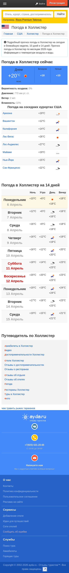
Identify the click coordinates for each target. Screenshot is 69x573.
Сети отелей (10, 526)
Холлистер (33, 34)
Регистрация (57, 3)
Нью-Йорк (8, 160)
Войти (39, 3)
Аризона (7, 113)
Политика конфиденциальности (20, 491)
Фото (7, 398)
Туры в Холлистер (14, 394)
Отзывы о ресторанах (16, 369)
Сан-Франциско (11, 167)
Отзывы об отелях (14, 379)
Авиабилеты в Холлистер (18, 346)
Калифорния (10, 129)
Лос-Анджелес (11, 144)
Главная (8, 34)
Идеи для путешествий (16, 521)
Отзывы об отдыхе (14, 375)
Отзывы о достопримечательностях (24, 365)
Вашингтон (9, 121)
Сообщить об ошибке (15, 531)
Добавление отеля (13, 516)
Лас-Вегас (8, 136)
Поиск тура (9, 546)
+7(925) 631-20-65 (34, 445)
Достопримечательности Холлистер (24, 354)
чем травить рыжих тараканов (18, 408)
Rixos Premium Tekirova (28, 20)
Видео (8, 350)
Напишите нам (34, 465)
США (20, 34)
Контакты (8, 486)
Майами (7, 152)
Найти (61, 14)
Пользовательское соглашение (20, 496)
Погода (8, 384)
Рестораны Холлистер (16, 390)
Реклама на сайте (13, 502)
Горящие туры (11, 556)
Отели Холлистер (14, 360)
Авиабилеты (10, 551)
